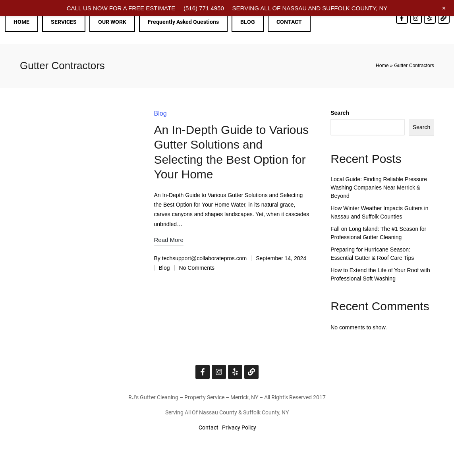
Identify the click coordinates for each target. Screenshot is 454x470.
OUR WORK (112, 22)
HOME (21, 22)
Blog (160, 113)
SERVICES (64, 22)
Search (339, 113)
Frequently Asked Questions (183, 22)
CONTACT (289, 22)
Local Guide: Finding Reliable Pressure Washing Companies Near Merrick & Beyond (378, 187)
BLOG (247, 22)
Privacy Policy (239, 427)
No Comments (196, 268)
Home (382, 65)
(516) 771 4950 (204, 8)
